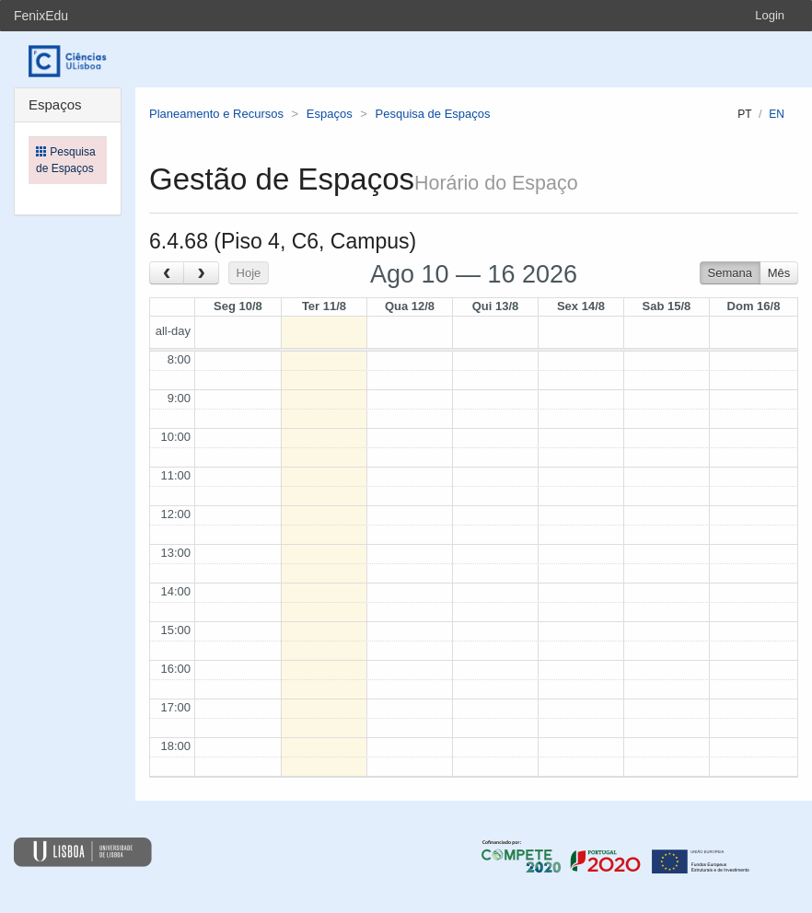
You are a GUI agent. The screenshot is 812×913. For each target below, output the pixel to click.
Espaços (330, 114)
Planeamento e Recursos (216, 114)
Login (769, 15)
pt (744, 114)
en (776, 114)
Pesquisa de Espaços (433, 114)
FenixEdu (41, 15)
